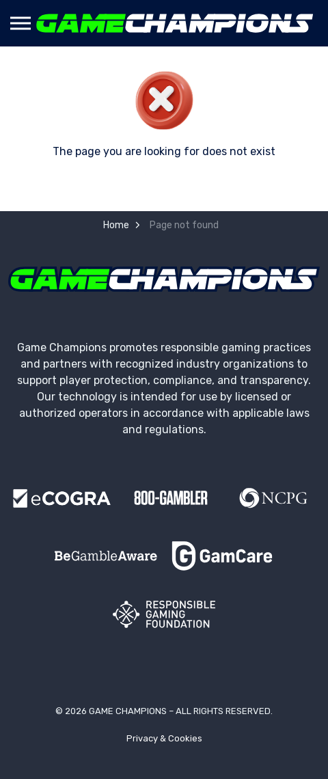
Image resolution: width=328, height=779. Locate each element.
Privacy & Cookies (164, 738)
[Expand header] (20, 23)
